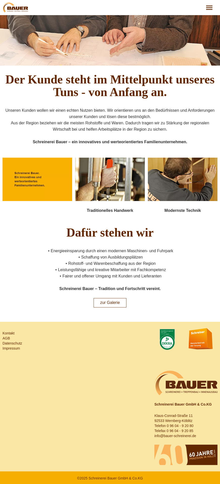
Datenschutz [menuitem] (12, 343)
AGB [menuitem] (6, 338)
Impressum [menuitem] (11, 348)
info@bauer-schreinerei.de (175, 436)
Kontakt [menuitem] (8, 333)
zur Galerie (110, 302)
